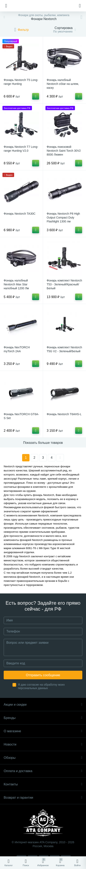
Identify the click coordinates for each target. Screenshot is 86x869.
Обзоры (43, 757)
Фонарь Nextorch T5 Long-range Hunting (21, 81)
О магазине (43, 731)
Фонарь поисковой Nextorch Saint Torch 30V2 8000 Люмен (64, 150)
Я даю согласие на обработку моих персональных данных (41, 686)
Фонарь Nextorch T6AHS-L (64, 414)
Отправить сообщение (43, 675)
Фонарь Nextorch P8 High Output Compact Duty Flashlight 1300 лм (63, 217)
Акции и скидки (43, 704)
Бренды (43, 718)
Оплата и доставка (43, 771)
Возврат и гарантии (43, 797)
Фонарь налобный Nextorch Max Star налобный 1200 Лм (16, 284)
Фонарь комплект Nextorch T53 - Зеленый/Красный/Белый (64, 284)
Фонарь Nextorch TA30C (19, 213)
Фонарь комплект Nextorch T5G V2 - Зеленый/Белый (64, 349)
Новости (43, 744)
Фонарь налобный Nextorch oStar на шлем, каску (63, 83)
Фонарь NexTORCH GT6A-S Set (21, 416)
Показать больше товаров (43, 442)
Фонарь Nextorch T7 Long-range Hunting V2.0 (21, 148)
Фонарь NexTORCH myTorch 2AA (17, 349)
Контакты (43, 784)
